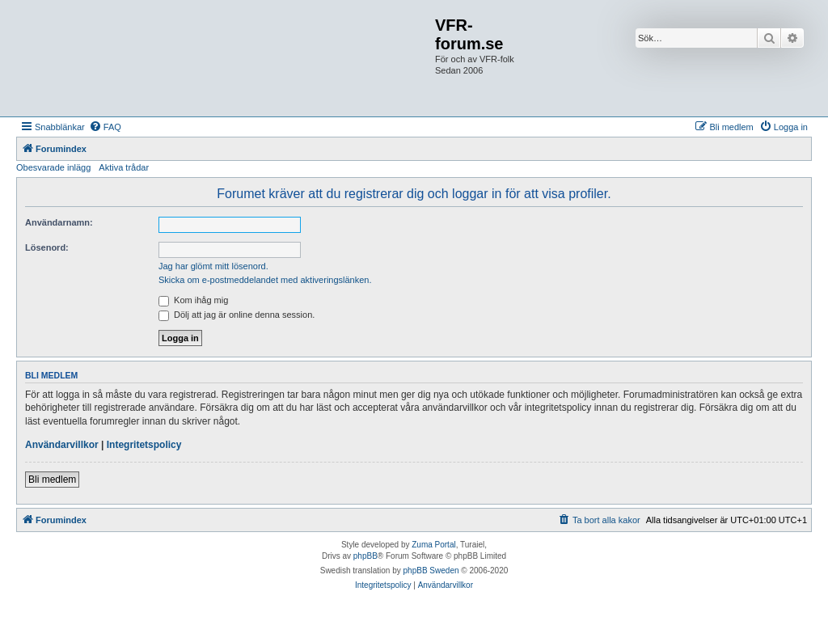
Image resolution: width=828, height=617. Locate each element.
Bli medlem (52, 479)
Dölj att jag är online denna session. (236, 314)
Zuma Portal (433, 544)
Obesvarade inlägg (53, 167)
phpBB (365, 555)
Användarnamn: (59, 222)
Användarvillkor (62, 444)
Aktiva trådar (124, 167)
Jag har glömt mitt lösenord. (213, 266)
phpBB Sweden (431, 570)
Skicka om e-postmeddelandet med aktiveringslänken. (265, 280)
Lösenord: (47, 247)
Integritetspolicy (144, 444)
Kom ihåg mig (193, 300)
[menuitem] (105, 127)
